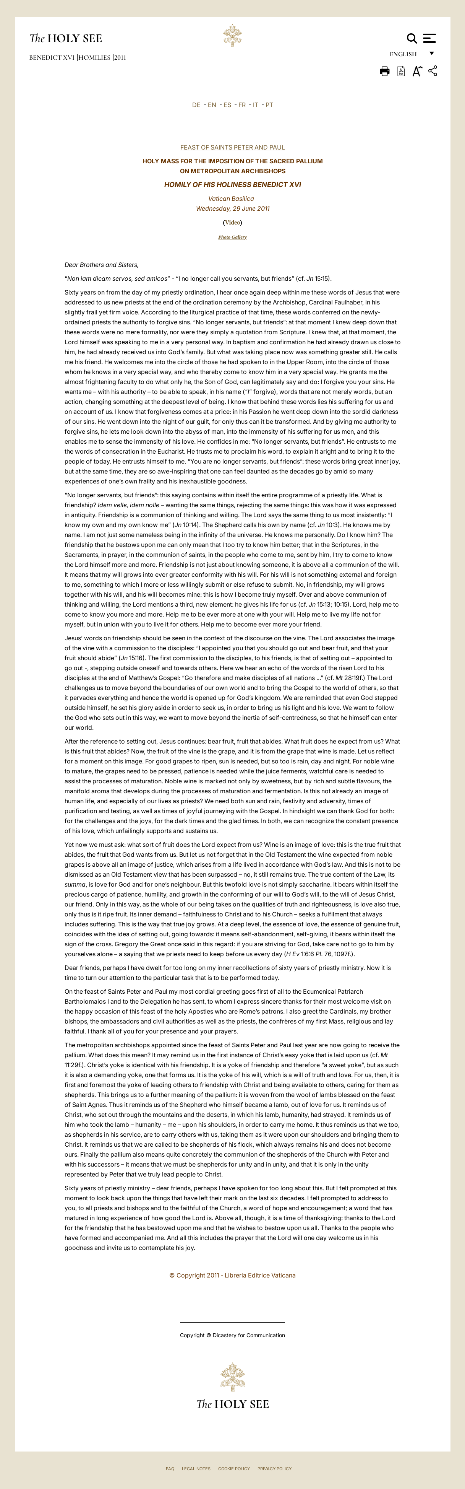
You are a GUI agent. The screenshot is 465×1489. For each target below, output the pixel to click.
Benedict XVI (52, 57)
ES (227, 105)
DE (196, 105)
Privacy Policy (275, 1468)
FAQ (170, 1468)
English (406, 56)
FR (242, 105)
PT (269, 105)
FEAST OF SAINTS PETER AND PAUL (232, 147)
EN (212, 105)
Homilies (95, 57)
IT (255, 105)
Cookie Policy (234, 1468)
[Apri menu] (428, 38)
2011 (120, 57)
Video (232, 222)
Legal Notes (196, 1468)
